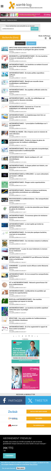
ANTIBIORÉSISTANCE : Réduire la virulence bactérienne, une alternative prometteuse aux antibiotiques (28, 191)
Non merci (20, 468)
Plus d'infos (33, 464)
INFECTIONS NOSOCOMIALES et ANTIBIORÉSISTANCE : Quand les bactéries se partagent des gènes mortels (28, 48)
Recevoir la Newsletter (25, 394)
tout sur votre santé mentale (38, 411)
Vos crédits (38, 418)
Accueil (3, 20)
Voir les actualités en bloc (50, 38)
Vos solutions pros (38, 425)
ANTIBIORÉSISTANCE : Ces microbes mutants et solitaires (28, 241)
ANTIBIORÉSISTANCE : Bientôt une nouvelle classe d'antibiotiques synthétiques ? (26, 82)
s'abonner (9, 456)
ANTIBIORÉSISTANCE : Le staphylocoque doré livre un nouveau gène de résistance (27, 116)
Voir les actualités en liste (46, 38)
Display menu (2, 6)
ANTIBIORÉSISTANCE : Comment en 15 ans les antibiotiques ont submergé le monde (25, 107)
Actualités (21, 43)
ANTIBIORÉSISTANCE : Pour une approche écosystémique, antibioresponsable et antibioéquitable (29, 149)
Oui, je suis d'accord (8, 468)
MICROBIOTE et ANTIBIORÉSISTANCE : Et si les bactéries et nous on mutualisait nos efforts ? (28, 57)
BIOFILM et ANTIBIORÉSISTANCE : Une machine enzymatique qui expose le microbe (25, 300)
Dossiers (31, 43)
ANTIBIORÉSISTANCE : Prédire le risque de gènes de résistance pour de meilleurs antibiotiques (27, 141)
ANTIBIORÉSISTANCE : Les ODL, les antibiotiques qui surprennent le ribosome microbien (27, 99)
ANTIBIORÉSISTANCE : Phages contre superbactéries (27, 182)
